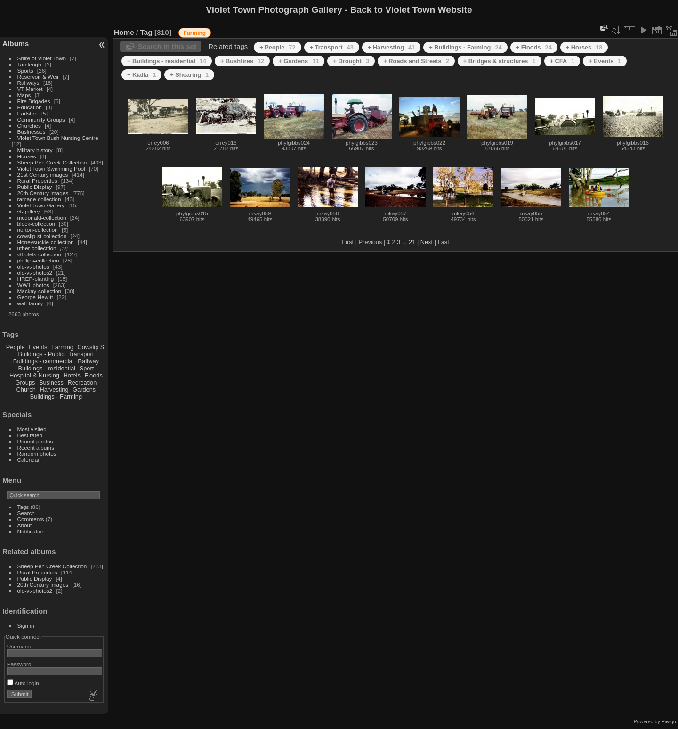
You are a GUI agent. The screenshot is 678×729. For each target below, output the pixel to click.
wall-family (30, 303)
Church (26, 389)
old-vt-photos (33, 266)
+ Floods (534, 47)
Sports (25, 70)
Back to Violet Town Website (411, 10)
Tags (23, 507)
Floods (93, 375)
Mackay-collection (39, 291)
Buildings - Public (41, 354)
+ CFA (562, 61)
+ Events (605, 61)
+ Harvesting (391, 47)
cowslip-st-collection (42, 236)
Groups (25, 382)
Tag (146, 32)
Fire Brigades (33, 101)
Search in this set (167, 46)
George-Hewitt (35, 297)
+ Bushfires (242, 61)
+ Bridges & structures (499, 61)
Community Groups (41, 119)
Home (124, 32)
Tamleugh (29, 64)
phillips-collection (38, 260)
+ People (277, 47)
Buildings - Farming (56, 396)
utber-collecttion (36, 248)
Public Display (34, 187)
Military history (35, 150)
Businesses (31, 132)
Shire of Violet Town (41, 58)
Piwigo (669, 721)
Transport (81, 354)
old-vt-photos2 (35, 273)
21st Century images (42, 175)
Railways (28, 83)
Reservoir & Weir (38, 77)
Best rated (30, 435)
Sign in (25, 626)
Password (19, 664)
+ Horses (584, 47)
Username (19, 646)
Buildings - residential (47, 368)
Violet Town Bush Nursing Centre (57, 138)
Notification (31, 531)
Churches (29, 126)
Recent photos (35, 441)
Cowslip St (91, 347)
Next (426, 242)
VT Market (30, 89)
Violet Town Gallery (41, 205)
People (15, 347)
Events (38, 347)
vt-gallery (28, 211)
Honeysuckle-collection (45, 242)
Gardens (84, 389)
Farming (62, 347)
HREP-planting (35, 279)
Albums (15, 44)
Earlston (27, 113)
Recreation (82, 382)
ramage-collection (39, 199)
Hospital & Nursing (34, 375)
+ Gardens (298, 61)
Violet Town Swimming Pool (51, 168)
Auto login (23, 683)
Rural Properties (37, 181)
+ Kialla (141, 74)
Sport (87, 368)
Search (26, 513)
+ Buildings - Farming (465, 47)
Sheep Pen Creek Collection (52, 162)
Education (29, 107)
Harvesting (54, 389)
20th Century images (43, 193)
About (24, 525)
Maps (24, 95)
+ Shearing (189, 74)
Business (51, 382)
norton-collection (37, 230)
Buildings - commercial (43, 361)
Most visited (32, 429)
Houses (26, 156)
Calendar (28, 460)
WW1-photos (33, 285)
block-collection (36, 224)
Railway (88, 361)
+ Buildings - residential (166, 61)
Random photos (36, 454)
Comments (30, 519)
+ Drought (351, 61)
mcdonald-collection (41, 217)
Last (443, 242)
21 (412, 242)
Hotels (72, 375)
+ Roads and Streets (416, 61)
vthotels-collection (39, 254)
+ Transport (332, 47)
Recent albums (35, 447)
